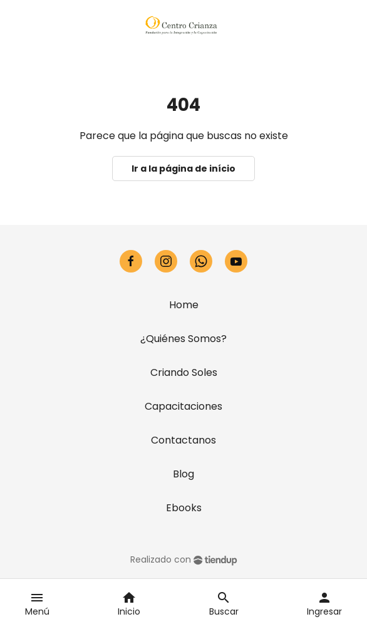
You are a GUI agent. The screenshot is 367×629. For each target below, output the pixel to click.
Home (184, 305)
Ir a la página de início (183, 168)
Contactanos (183, 440)
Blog (183, 474)
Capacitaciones (183, 406)
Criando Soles (183, 372)
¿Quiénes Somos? (183, 338)
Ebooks (184, 508)
